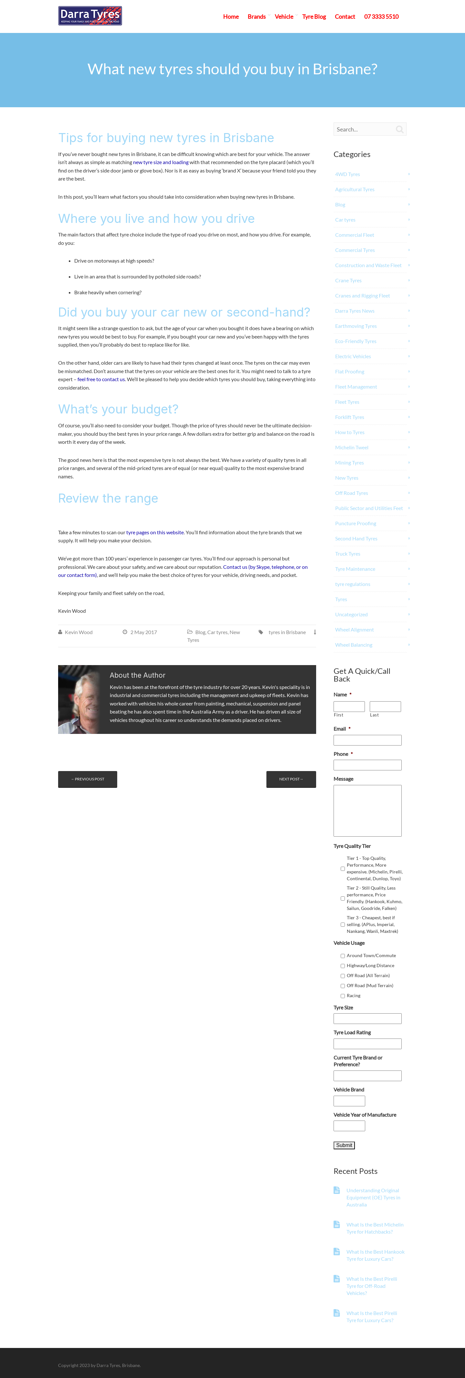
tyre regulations (352, 584)
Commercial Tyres (355, 250)
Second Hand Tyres (356, 538)
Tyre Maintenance (355, 569)
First (338, 714)
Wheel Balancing (353, 645)
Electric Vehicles (353, 356)
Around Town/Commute (371, 955)
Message (343, 779)
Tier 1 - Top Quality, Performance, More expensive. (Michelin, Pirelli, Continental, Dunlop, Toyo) (375, 868)
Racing (353, 995)
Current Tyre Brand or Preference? (358, 1060)
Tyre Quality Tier (352, 846)
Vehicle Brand (349, 1089)
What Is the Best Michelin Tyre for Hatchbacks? (375, 1228)
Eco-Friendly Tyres (356, 341)
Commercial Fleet (354, 235)
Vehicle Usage (349, 943)
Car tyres (217, 632)
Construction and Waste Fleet (368, 265)
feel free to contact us (101, 379)
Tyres (341, 599)
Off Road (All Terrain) (368, 975)
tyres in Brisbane (287, 632)
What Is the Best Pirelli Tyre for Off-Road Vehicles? (371, 1286)
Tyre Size (343, 1007)
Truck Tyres (347, 553)
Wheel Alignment (354, 629)
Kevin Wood (79, 632)
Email (342, 729)
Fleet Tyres (347, 402)
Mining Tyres (349, 462)
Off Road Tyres (351, 493)
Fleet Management (356, 386)
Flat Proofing (349, 371)
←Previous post (87, 779)
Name (342, 694)
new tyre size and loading (161, 162)
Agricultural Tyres (355, 189)
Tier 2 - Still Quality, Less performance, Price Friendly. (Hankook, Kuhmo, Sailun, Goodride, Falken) (374, 898)
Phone (343, 754)
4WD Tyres (347, 174)
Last (374, 714)
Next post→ (291, 779)
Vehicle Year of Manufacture (365, 1115)
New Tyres (346, 478)
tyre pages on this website (155, 532)
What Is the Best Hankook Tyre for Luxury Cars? (375, 1255)
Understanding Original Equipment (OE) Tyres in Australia (373, 1197)
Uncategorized (351, 614)
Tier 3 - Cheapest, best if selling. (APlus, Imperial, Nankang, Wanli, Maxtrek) (372, 924)
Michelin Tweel (351, 447)
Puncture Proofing (355, 523)
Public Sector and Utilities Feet (369, 508)
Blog (200, 632)
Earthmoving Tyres (356, 326)
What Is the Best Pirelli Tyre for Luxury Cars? (371, 1316)
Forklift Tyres (349, 417)
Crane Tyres (348, 280)
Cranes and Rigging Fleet (362, 295)
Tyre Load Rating (352, 1032)
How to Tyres (350, 432)
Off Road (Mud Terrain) (370, 985)
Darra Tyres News (355, 311)
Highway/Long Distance (370, 965)
